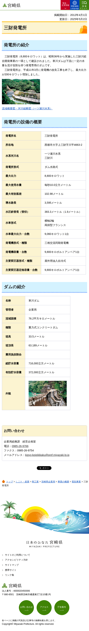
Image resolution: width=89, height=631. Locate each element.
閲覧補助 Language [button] (75, 7)
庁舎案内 (62, 607)
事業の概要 (63, 481)
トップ (9, 481)
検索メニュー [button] (83, 7)
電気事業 (76, 481)
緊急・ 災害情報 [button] (65, 4)
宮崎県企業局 (48, 481)
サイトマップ (12, 565)
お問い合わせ (26, 607)
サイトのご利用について (17, 555)
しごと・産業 (22, 481)
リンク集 (9, 575)
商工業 (35, 481)
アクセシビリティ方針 (16, 560)
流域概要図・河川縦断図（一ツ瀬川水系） (27, 108)
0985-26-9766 (20, 446)
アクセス (44, 607)
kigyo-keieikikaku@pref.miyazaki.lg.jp (47, 455)
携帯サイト (10, 570)
